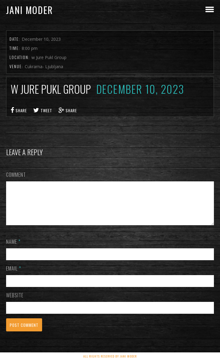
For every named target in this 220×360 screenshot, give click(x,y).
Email (13, 275)
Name (13, 249)
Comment (16, 174)
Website (14, 302)
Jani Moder (29, 10)
